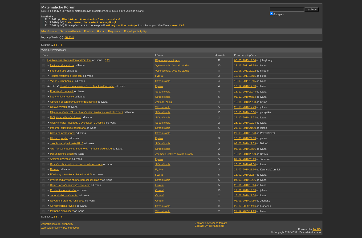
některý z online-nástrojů (121, 25)
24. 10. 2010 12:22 (245, 117)
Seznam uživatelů (70, 31)
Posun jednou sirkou (62, 153)
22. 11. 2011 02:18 (245, 65)
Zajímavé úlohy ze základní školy (174, 154)
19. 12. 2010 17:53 (245, 86)
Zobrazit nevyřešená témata (211, 223)
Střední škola (162, 81)
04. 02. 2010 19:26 (245, 179)
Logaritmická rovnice (62, 96)
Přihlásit (69, 37)
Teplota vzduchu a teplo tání (66, 75)
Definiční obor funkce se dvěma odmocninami (76, 164)
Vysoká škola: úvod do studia (172, 65)
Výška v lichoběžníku (62, 81)
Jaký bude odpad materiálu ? (66, 143)
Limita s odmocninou (62, 65)
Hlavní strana (49, 31)
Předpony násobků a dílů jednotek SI (71, 174)
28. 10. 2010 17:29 (245, 107)
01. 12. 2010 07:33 (245, 96)
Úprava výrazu (58, 106)
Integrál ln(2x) (58, 70)
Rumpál (54, 169)
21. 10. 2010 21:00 (245, 127)
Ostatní (159, 185)
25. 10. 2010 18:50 (245, 112)
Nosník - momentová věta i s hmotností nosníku (87, 86)
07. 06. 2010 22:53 (245, 143)
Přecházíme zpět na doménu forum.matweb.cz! (91, 19)
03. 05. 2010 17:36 (245, 148)
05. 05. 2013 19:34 (245, 60)
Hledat (101, 31)
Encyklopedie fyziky (135, 31)
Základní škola (163, 102)
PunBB (317, 229)
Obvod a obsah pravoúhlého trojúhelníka (73, 101)
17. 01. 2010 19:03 (245, 190)
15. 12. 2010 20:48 (245, 91)
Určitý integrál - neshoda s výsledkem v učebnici (78, 122)
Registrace (114, 31)
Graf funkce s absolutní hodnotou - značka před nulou (81, 148)
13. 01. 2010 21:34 (245, 195)
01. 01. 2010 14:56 (245, 200)
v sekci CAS (177, 25)
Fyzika (159, 75)
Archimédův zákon (60, 158)
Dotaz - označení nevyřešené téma (70, 185)
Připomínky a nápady (167, 60)
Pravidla (89, 31)
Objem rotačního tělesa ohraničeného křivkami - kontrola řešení (86, 112)
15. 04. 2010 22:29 (245, 154)
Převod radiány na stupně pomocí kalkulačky (76, 179)
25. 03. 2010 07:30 (245, 164)
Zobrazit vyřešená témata (209, 225)
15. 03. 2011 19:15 (245, 81)
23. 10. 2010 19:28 (245, 122)
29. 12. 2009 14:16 (245, 206)
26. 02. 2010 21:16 (245, 169)
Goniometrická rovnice (63, 205)
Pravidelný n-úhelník (62, 91)
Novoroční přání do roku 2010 (67, 200)
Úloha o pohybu (59, 138)
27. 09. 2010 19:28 (245, 133)
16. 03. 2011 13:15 (245, 75)
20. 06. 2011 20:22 (245, 70)
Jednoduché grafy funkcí (64, 195)
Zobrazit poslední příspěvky (57, 223)
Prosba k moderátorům (63, 190)
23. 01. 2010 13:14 (245, 185)
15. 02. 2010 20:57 (245, 174)
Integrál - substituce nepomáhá (68, 127)
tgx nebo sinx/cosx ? (62, 211)
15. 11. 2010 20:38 (245, 102)
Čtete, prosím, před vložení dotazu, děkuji (90, 22)
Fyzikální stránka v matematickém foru (69, 60)
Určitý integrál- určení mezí (65, 117)
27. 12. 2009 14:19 (245, 211)
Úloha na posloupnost (62, 133)
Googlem (277, 14)
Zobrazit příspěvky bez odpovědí (60, 227)
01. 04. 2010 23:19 (245, 159)
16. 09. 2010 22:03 (245, 138)
